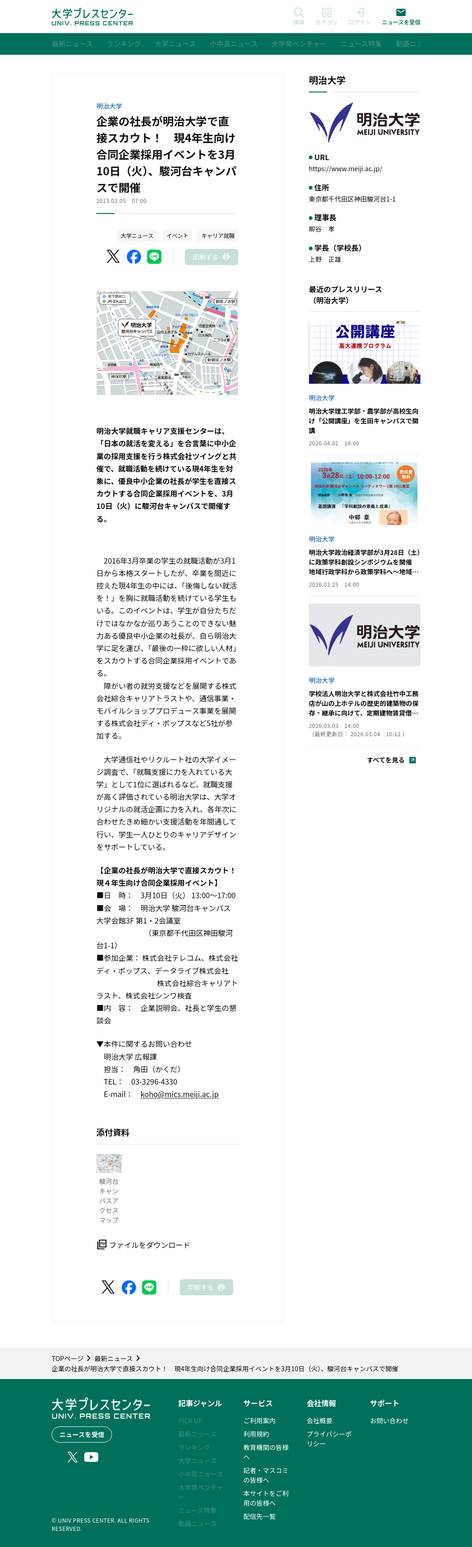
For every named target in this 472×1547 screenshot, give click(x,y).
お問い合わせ (389, 1420)
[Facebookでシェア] (134, 256)
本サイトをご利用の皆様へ (266, 1498)
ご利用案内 (259, 1420)
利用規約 (256, 1433)
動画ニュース (197, 1523)
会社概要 (319, 1420)
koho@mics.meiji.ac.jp (180, 1093)
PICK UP (190, 1420)
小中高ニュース (200, 1473)
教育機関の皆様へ (266, 1452)
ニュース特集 (197, 1510)
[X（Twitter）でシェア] (113, 256)
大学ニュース (137, 235)
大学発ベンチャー (201, 1492)
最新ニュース (197, 1433)
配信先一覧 (259, 1516)
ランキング (194, 1447)
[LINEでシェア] (154, 256)
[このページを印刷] (211, 257)
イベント (177, 235)
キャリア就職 (218, 235)
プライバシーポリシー (329, 1438)
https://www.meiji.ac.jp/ (345, 168)
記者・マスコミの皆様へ (266, 1475)
